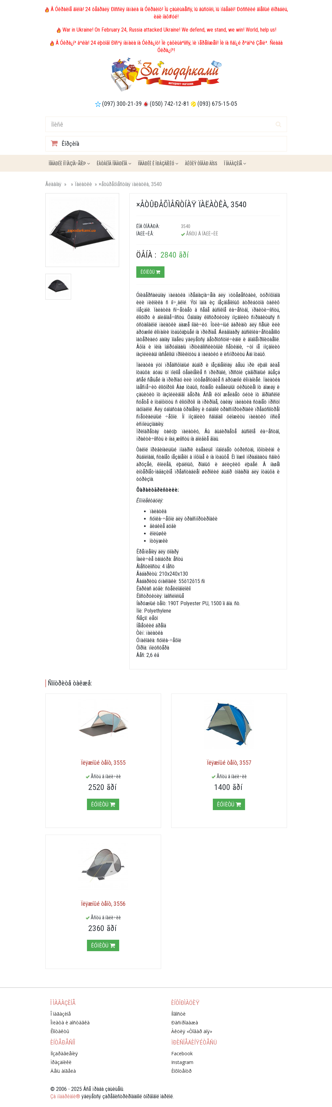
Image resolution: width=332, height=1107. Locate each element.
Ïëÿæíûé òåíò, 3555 (103, 762)
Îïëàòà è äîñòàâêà (70, 1022)
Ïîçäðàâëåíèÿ (64, 1053)
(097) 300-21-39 (122, 103)
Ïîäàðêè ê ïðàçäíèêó (158, 163)
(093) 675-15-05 (217, 103)
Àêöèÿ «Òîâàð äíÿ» (191, 1031)
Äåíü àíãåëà (63, 1071)
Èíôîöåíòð (181, 1071)
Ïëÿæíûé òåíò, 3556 (103, 903)
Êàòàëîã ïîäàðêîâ (114, 163)
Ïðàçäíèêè (61, 1062)
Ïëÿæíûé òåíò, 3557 (229, 762)
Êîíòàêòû (59, 1031)
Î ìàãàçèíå (235, 163)
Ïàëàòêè (83, 184)
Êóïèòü (150, 272)
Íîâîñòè (178, 1014)
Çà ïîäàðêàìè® (65, 1096)
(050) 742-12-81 (169, 103)
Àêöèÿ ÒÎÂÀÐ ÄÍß (201, 163)
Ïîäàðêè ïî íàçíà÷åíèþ (69, 163)
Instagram (182, 1062)
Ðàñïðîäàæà (184, 1022)
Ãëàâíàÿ (53, 184)
